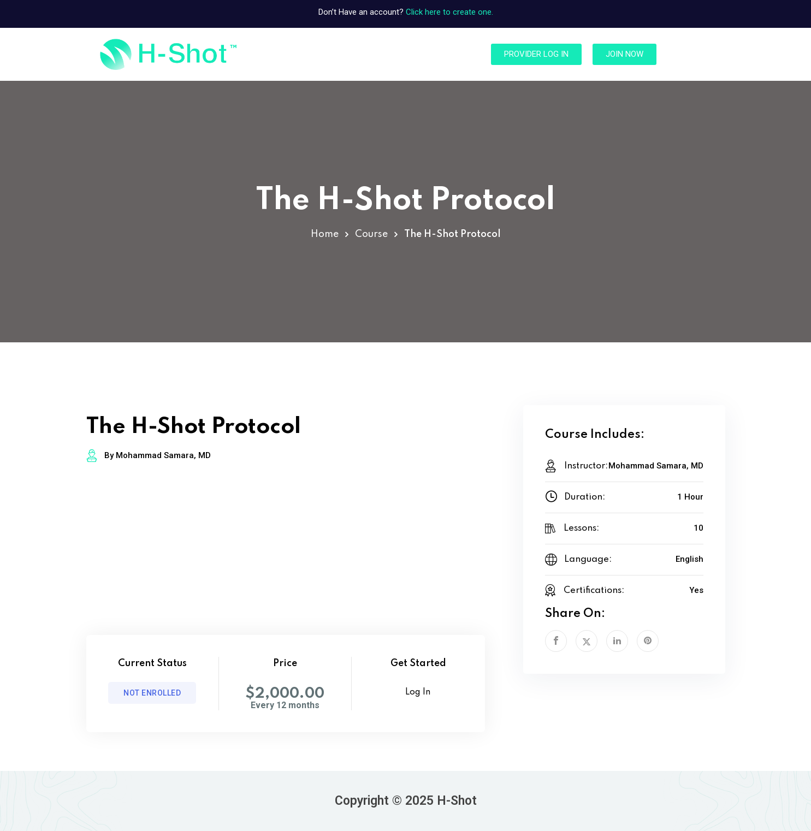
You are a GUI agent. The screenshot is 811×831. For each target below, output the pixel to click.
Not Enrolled (152, 692)
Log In (417, 692)
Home (325, 234)
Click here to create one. (449, 12)
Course (371, 234)
